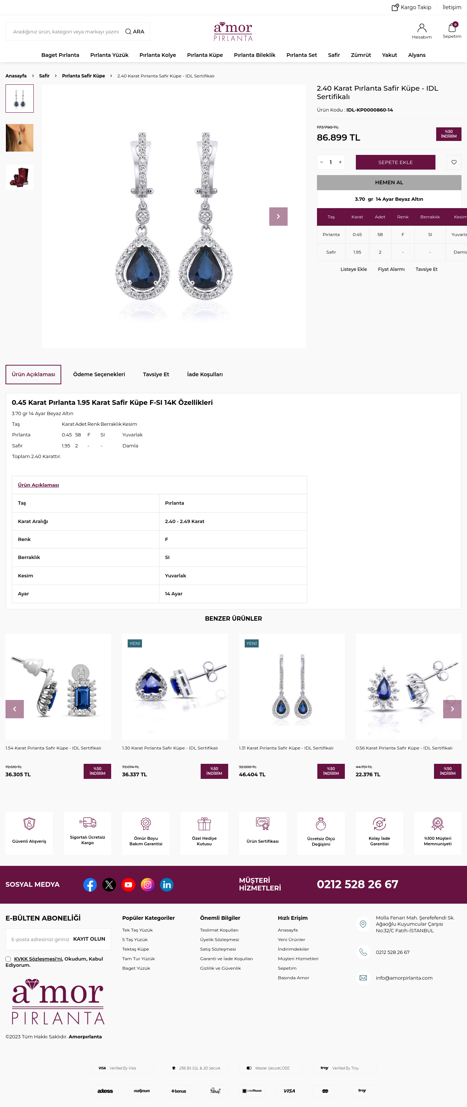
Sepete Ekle (395, 162)
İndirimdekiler (293, 949)
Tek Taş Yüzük (137, 930)
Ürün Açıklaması (33, 374)
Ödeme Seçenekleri (99, 374)
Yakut (389, 55)
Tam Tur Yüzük (138, 958)
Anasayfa (16, 76)
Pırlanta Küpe (205, 55)
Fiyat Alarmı (391, 269)
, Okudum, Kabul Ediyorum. (54, 962)
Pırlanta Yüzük (109, 55)
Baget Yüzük (136, 968)
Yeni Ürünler (291, 939)
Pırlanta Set (302, 55)
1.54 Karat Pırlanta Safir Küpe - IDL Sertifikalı (53, 748)
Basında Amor (293, 977)
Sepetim (287, 968)
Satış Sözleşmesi (218, 949)
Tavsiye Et (427, 269)
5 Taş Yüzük (134, 939)
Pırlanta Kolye (157, 55)
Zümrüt (361, 55)
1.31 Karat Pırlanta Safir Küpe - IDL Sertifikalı (286, 748)
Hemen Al (389, 182)
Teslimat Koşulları (219, 930)
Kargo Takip (411, 7)
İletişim (452, 7)
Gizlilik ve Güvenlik (220, 968)
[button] (278, 216)
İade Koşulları (205, 374)
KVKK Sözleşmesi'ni (38, 959)
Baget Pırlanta (60, 55)
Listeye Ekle (354, 269)
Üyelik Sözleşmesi (219, 939)
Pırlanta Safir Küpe (83, 76)
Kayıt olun (89, 939)
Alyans (417, 55)
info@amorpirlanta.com (404, 978)
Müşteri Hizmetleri (298, 958)
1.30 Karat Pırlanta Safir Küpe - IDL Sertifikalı (170, 748)
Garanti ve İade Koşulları (226, 958)
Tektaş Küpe (135, 949)
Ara (134, 31)
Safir (334, 55)
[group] (174, 216)
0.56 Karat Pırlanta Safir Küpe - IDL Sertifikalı (404, 748)
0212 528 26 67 (358, 884)
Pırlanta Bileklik (255, 55)
